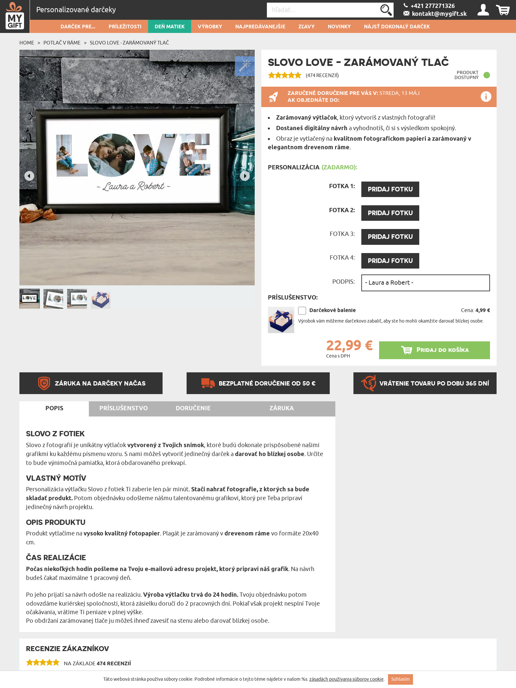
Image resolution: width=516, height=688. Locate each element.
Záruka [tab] (282, 409)
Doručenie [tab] (193, 409)
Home (26, 43)
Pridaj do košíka (443, 350)
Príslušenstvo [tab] (123, 409)
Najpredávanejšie (260, 27)
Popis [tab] (54, 409)
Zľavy (306, 27)
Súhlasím (400, 679)
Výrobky (210, 27)
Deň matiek (170, 27)
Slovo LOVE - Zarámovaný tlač (129, 43)
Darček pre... (78, 27)
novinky (339, 27)
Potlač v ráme (62, 43)
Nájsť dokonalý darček (397, 27)
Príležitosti (125, 27)
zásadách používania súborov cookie (346, 679)
